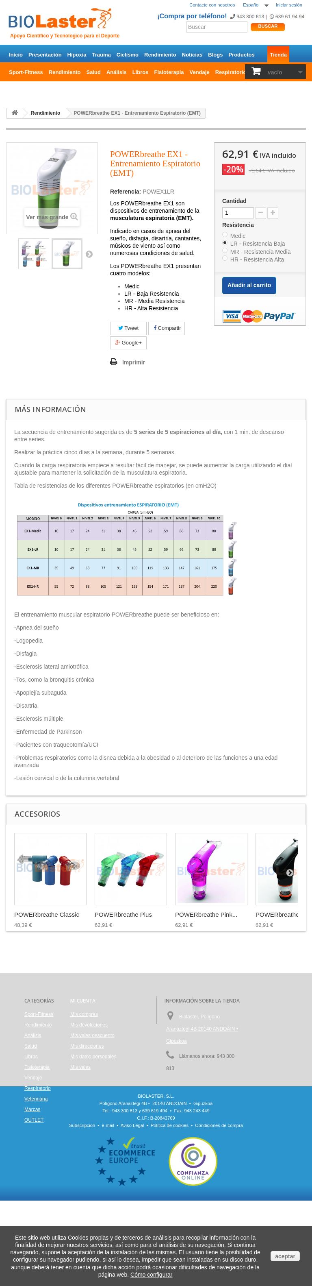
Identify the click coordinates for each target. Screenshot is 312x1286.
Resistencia (239, 225)
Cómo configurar (151, 1274)
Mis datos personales (93, 1056)
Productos (241, 55)
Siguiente (89, 254)
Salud (94, 72)
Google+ (128, 343)
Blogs (215, 55)
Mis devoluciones (89, 1025)
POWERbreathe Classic (46, 914)
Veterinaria (36, 1099)
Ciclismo (128, 55)
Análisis (116, 72)
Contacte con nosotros (212, 4)
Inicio (16, 55)
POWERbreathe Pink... (206, 914)
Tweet (128, 328)
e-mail (108, 1210)
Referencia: (125, 191)
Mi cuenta (82, 1000)
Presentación (45, 55)
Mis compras (84, 1014)
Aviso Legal (132, 1210)
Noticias (192, 55)
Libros (140, 72)
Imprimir (133, 362)
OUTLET (19, 90)
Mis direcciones (87, 1046)
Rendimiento (160, 55)
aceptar (285, 1256)
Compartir (167, 328)
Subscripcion (82, 1210)
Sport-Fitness (26, 72)
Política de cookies (169, 1210)
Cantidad (234, 201)
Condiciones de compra (219, 1210)
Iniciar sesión (289, 4)
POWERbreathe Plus (123, 914)
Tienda (278, 55)
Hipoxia (77, 55)
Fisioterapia (169, 72)
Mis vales (80, 1067)
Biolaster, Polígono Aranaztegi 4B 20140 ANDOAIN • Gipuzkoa (202, 1029)
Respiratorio (231, 72)
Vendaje (200, 72)
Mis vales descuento (92, 1035)
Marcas (32, 1109)
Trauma (101, 55)
